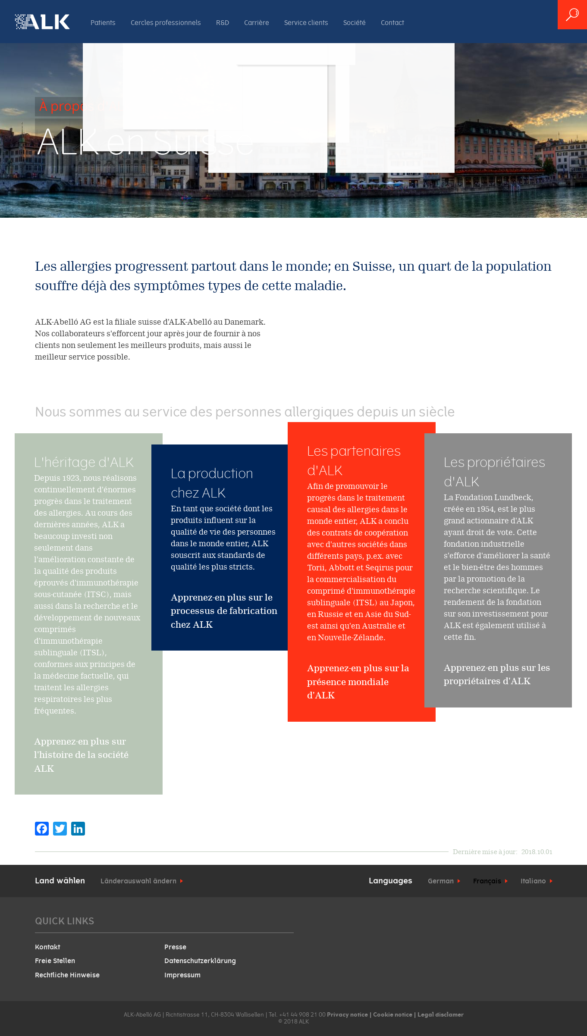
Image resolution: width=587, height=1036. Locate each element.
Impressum (182, 975)
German (441, 881)
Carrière (256, 23)
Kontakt (47, 947)
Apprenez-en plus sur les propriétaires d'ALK (497, 691)
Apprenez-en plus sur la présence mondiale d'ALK (358, 718)
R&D (222, 23)
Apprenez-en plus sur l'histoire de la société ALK (81, 771)
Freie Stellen (55, 961)
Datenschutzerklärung (200, 961)
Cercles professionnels (166, 23)
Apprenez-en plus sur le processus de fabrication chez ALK (224, 611)
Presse (175, 947)
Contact (392, 23)
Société (354, 23)
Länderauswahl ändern (138, 881)
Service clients (306, 23)
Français (487, 881)
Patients (103, 23)
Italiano (533, 881)
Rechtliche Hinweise (67, 975)
